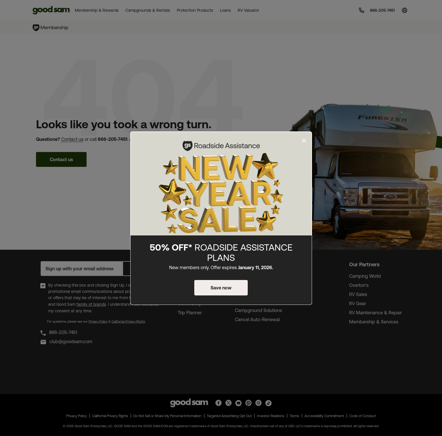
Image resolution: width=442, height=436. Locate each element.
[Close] (304, 140)
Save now (221, 287)
